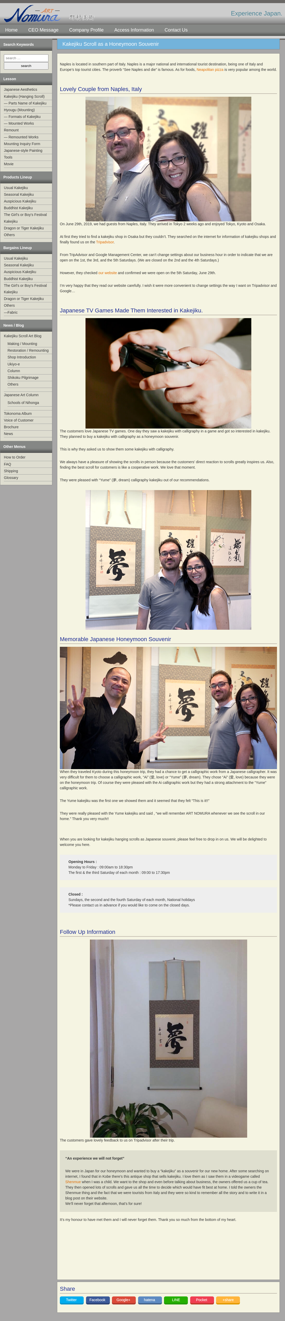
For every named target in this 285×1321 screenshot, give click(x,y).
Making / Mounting (22, 344)
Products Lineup (17, 177)
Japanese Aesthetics (20, 89)
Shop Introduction (22, 357)
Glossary (11, 478)
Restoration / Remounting (28, 350)
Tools (8, 157)
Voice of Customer (18, 420)
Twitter (72, 1300)
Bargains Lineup (17, 248)
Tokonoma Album (18, 413)
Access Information (134, 30)
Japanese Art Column (21, 395)
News (8, 434)
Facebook (97, 1300)
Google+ (124, 1300)
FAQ (7, 464)
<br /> (118, 1255)
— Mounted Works (19, 123)
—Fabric (11, 312)
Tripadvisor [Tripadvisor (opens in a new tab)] (105, 242)
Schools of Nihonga (23, 403)
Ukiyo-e (14, 364)
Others (9, 235)
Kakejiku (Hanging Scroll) (24, 96)
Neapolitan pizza (210, 69)
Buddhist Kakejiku (18, 208)
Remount (11, 130)
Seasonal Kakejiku (19, 194)
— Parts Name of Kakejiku (25, 103)
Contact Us (176, 30)
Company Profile (86, 30)
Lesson (9, 79)
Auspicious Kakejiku (20, 201)
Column (14, 371)
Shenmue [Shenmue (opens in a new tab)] (73, 1182)
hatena (150, 1300)
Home (11, 30)
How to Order (14, 457)
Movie (8, 164)
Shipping (11, 471)
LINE (176, 1300)
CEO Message (43, 30)
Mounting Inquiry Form (22, 144)
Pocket (202, 1300)
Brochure (11, 427)
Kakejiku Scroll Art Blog (22, 336)
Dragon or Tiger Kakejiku (24, 228)
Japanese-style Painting (23, 150)
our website (107, 273)
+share (228, 1300)
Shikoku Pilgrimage (23, 378)
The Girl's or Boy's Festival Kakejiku (25, 218)
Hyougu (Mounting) (19, 110)
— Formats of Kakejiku (22, 117)
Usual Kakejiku (16, 188)
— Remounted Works (21, 137)
